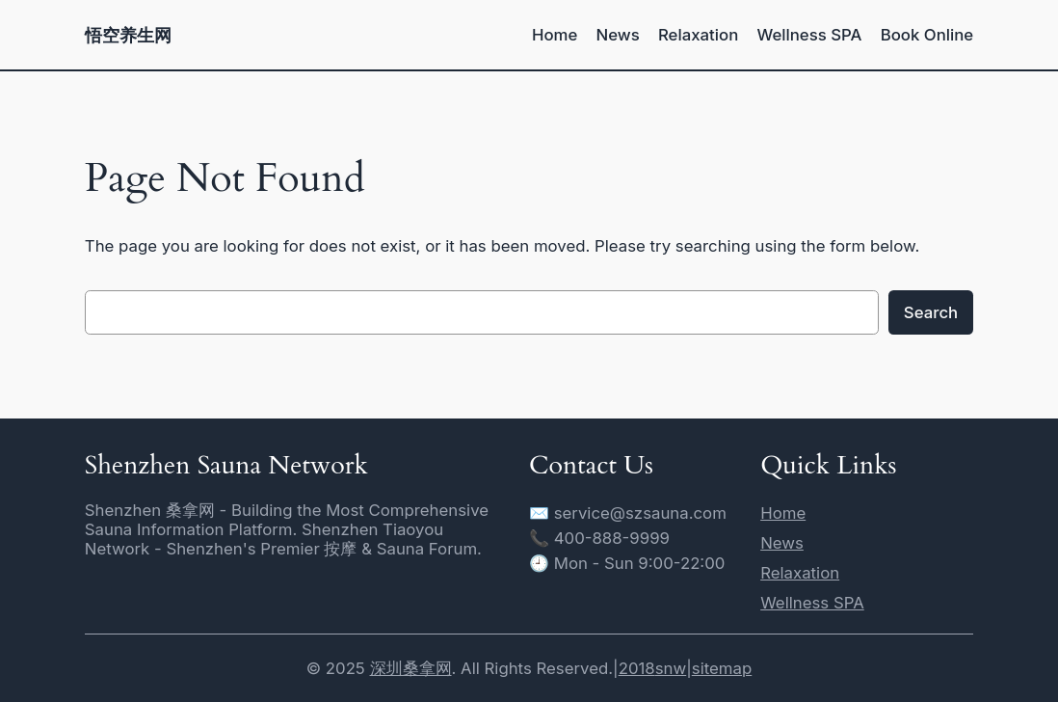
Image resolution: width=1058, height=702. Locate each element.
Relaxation (799, 572)
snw (671, 668)
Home (783, 513)
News (782, 543)
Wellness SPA (812, 602)
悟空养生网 (128, 34)
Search (931, 312)
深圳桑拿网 (411, 668)
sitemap (722, 668)
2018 (637, 668)
